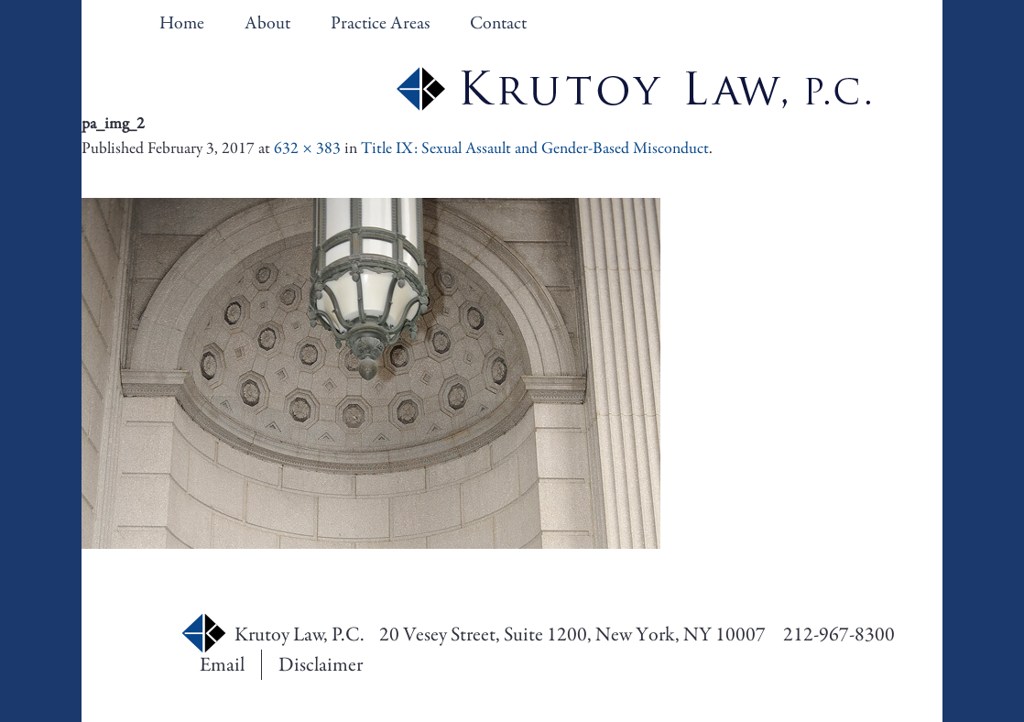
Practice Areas (380, 23)
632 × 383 (307, 148)
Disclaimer (320, 664)
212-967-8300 (839, 634)
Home (181, 23)
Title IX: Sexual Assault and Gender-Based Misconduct (535, 148)
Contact (498, 23)
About (267, 23)
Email (222, 664)
